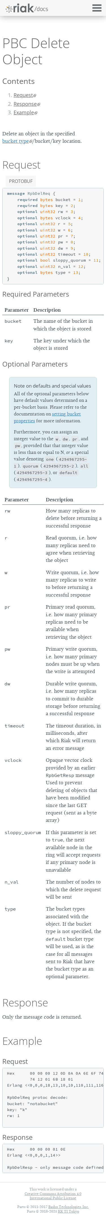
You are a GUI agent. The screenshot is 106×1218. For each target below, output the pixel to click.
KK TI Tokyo (68, 1211)
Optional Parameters (35, 364)
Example (24, 112)
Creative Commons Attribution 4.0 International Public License (53, 1196)
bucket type (15, 141)
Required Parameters (35, 294)
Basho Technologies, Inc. (68, 1207)
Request (23, 95)
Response (25, 103)
